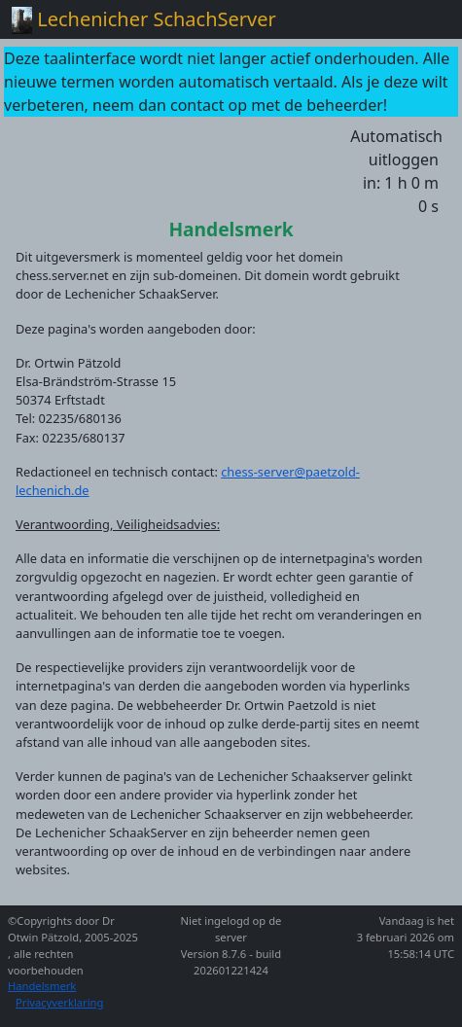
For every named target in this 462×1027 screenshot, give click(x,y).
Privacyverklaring (59, 1002)
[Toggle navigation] (423, 19)
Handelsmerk (42, 985)
